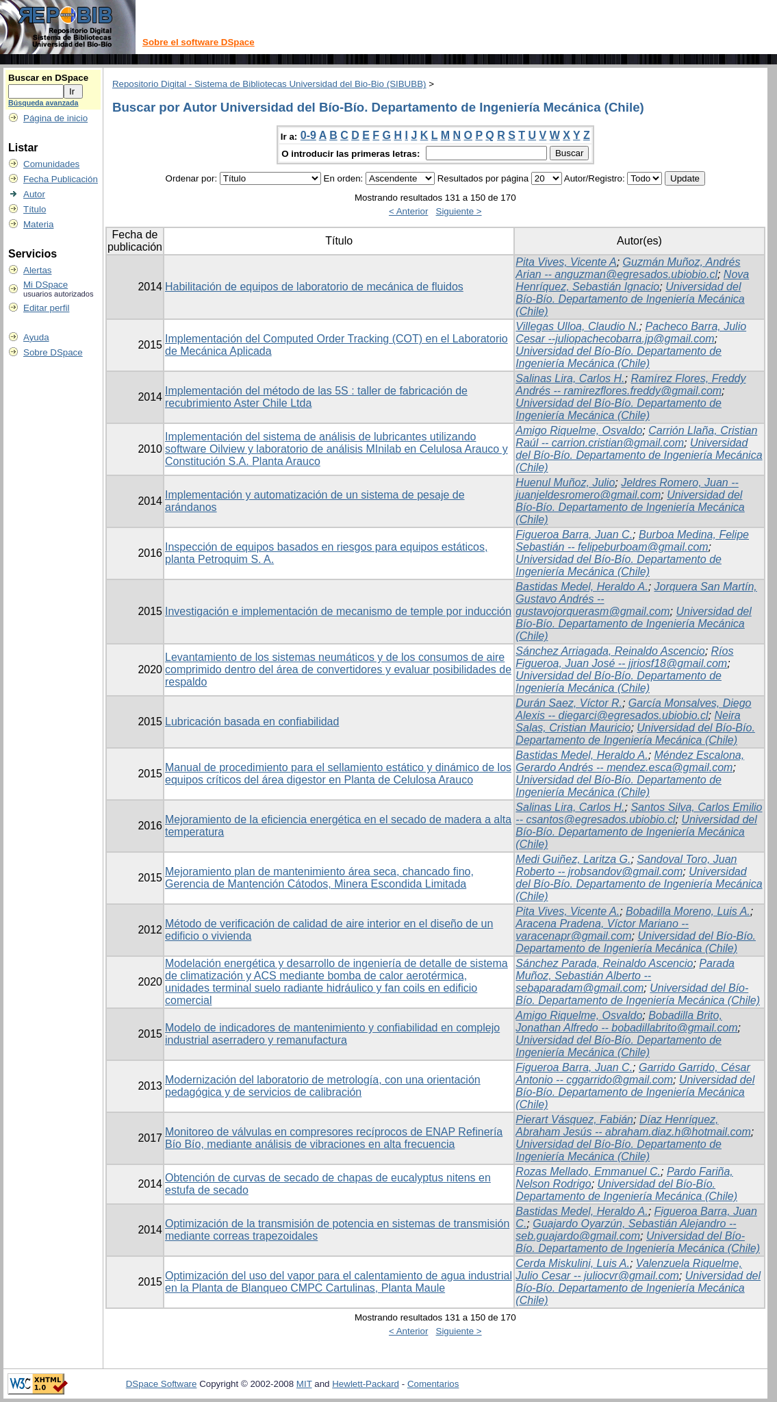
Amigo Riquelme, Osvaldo (578, 430)
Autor (34, 194)
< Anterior (408, 211)
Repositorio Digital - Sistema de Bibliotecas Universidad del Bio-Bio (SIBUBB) (269, 84)
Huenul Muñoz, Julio (565, 482)
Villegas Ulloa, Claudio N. (577, 326)
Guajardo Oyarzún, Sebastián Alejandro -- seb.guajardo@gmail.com (625, 1230)
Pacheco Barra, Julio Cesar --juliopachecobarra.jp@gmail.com (630, 333)
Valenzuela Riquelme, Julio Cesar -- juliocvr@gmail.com (628, 1269)
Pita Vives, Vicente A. (567, 911)
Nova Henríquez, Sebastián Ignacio (632, 280)
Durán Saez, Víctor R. (568, 703)
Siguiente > (459, 211)
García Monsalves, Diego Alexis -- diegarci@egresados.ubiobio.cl (633, 709)
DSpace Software (161, 1384)
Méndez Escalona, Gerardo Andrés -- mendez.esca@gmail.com (629, 761)
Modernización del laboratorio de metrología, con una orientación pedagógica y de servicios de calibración (323, 1086)
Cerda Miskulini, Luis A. (572, 1263)
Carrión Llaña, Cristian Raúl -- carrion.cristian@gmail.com (636, 437)
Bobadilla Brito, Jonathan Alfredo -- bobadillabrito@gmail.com (626, 1022)
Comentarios (433, 1384)
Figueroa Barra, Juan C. (574, 534)
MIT (304, 1384)
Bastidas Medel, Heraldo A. (581, 586)
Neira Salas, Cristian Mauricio (627, 722)
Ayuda (36, 337)
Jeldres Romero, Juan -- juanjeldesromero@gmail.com (626, 489)
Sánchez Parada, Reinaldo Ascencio (604, 963)
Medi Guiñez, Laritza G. (572, 859)
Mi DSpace (45, 284)
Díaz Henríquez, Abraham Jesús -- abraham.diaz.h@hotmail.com (633, 1126)
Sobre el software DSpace (198, 42)
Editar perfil (46, 308)
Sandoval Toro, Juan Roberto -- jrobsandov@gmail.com (626, 865)
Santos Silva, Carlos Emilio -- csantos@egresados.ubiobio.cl (638, 813)
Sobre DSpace (53, 352)
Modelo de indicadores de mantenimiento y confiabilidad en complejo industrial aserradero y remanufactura (332, 1034)
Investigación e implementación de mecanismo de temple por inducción (338, 611)
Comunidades (51, 164)
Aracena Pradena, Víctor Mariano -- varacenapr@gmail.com (602, 930)
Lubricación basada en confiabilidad (252, 721)
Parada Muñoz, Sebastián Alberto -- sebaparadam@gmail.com (625, 975)
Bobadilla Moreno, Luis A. (688, 911)
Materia (38, 224)
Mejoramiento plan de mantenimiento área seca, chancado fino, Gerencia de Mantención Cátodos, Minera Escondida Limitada (319, 878)
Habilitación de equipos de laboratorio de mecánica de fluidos (314, 286)
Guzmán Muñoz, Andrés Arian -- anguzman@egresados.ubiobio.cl (627, 268)
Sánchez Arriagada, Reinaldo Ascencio (609, 651)
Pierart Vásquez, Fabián (574, 1119)
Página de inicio (55, 118)
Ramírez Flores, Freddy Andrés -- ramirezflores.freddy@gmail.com (630, 385)
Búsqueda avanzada (43, 103)
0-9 (308, 135)
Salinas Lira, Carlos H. (569, 378)
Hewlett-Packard (365, 1384)
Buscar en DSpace (48, 78)
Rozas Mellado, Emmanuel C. (588, 1171)
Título (34, 209)
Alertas (37, 270)
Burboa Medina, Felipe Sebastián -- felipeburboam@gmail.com (632, 541)
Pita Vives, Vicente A (565, 262)
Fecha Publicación (60, 179)
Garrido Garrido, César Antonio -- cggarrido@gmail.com (632, 1074)
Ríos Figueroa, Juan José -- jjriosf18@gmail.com (624, 657)
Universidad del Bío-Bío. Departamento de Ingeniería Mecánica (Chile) (629, 299)
